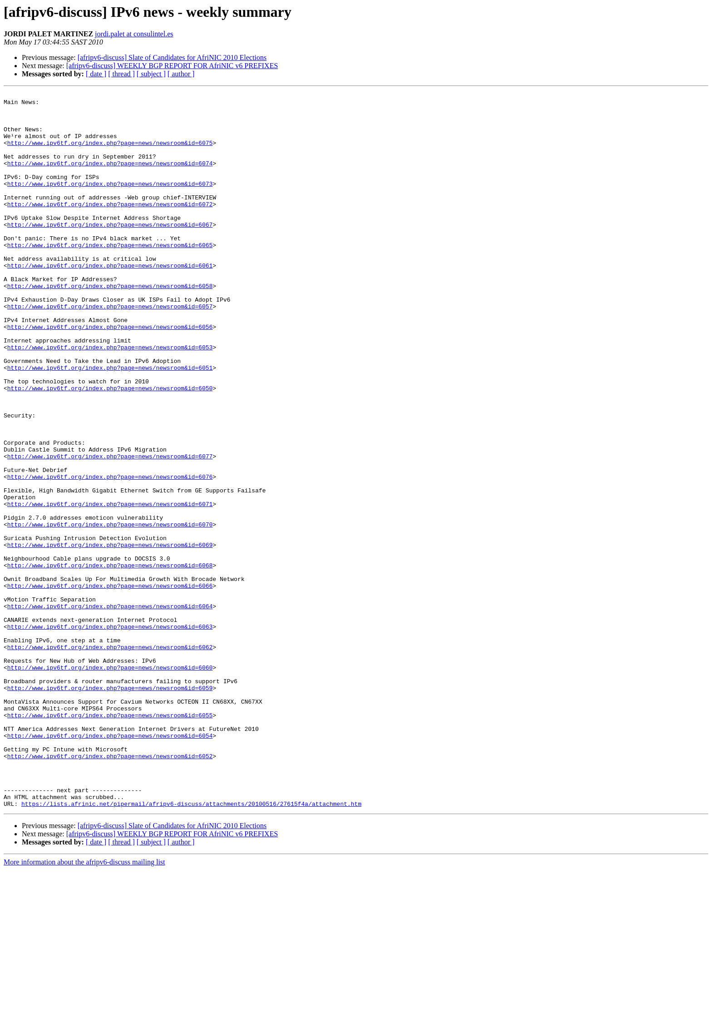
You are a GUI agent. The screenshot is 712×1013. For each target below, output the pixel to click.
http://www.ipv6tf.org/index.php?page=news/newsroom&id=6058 (110, 325)
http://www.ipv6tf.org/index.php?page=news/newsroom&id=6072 (110, 227)
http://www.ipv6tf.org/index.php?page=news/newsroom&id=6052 (110, 889)
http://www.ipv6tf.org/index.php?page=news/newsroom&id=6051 (110, 423)
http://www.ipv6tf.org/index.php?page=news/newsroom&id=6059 (110, 808)
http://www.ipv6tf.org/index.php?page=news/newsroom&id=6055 (110, 840)
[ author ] (181, 74)
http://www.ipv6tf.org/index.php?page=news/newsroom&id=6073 (110, 203)
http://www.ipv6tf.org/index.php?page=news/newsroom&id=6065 (110, 276)
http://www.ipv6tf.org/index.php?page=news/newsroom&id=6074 (110, 178)
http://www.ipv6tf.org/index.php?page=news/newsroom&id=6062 (110, 759)
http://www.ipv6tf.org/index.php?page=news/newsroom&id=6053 (110, 399)
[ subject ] (151, 74)
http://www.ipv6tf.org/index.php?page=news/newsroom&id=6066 (110, 685)
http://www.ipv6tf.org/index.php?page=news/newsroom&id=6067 (110, 252)
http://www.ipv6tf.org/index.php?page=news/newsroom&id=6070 (110, 611)
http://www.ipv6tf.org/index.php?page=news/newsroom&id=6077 (110, 530)
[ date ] (96, 74)
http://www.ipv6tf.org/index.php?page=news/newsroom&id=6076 (110, 554)
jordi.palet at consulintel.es (134, 34)
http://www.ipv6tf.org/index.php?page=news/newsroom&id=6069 (110, 636)
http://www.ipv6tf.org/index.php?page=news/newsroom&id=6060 (110, 783)
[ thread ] (121, 74)
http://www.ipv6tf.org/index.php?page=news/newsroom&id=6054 (110, 865)
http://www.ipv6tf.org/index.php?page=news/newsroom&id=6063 (110, 734)
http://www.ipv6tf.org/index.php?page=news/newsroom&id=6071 (110, 587)
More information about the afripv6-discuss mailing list (84, 1005)
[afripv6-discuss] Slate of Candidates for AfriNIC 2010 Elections (172, 57)
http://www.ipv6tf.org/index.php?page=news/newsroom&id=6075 (110, 153)
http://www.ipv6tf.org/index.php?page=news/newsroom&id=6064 (110, 709)
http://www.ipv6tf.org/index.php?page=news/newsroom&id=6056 (110, 374)
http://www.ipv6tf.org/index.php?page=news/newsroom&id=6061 (110, 301)
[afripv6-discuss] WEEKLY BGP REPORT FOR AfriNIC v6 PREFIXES (172, 66)
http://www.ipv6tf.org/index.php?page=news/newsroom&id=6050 (110, 448)
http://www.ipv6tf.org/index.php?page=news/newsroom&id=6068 (110, 660)
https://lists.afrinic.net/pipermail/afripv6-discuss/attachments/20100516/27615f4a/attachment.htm (191, 947)
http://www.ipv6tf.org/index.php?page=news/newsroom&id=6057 (110, 350)
